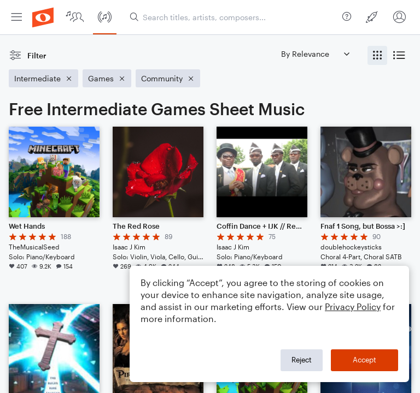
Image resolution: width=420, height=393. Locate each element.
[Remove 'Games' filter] (107, 78)
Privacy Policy (353, 306)
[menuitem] (16, 17)
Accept (364, 359)
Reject (301, 359)
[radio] (377, 55)
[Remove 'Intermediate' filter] (43, 78)
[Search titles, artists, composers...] (234, 17)
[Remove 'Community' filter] (168, 78)
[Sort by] (315, 54)
